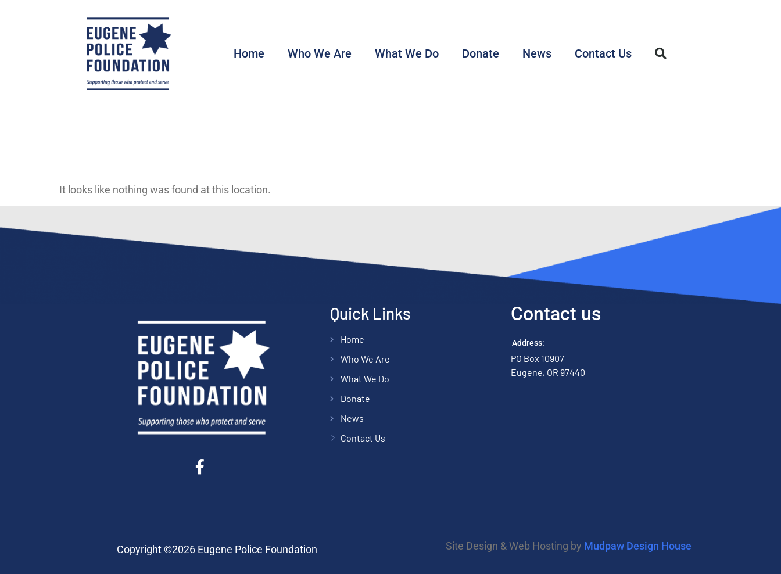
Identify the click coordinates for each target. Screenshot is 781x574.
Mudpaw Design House (638, 546)
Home (249, 53)
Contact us (556, 314)
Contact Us (603, 53)
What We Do (407, 53)
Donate (480, 53)
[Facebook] (203, 466)
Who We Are (320, 53)
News (536, 53)
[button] (660, 53)
